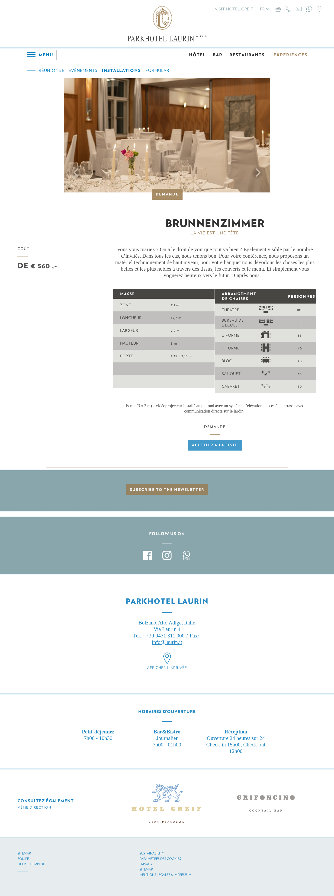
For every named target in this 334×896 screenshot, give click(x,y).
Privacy (146, 864)
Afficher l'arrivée (167, 668)
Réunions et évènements (68, 70)
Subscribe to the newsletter (167, 489)
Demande (167, 194)
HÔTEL (197, 54)
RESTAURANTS (247, 54)
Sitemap (24, 853)
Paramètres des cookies (160, 859)
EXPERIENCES (290, 54)
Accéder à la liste (215, 445)
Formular (157, 70)
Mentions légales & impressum (165, 875)
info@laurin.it (167, 642)
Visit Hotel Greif (234, 9)
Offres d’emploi (30, 864)
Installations (121, 70)
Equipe (23, 859)
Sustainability (151, 853)
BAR (217, 54)
